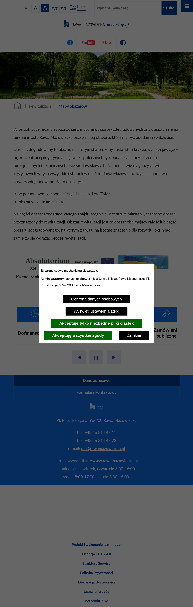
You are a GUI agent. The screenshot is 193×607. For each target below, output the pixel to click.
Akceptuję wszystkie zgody (78, 335)
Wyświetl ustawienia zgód (96, 311)
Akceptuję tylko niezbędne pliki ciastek (96, 323)
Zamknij (134, 335)
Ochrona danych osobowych (96, 299)
